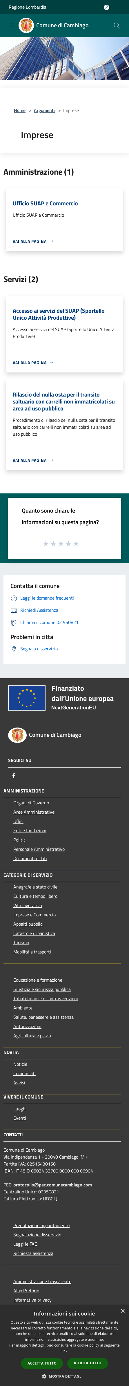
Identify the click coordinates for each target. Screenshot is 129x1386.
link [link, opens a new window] (64, 1351)
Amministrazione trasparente (42, 1281)
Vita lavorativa (27, 905)
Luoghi (20, 1108)
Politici (20, 839)
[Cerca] (116, 25)
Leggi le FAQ (25, 1243)
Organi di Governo (31, 802)
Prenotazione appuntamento (41, 1225)
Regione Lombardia (27, 6)
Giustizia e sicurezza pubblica (42, 989)
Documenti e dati (30, 858)
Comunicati (24, 1073)
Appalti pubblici (28, 923)
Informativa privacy (32, 1299)
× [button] (122, 1311)
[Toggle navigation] (11, 24)
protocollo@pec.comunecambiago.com (52, 1184)
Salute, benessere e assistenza (43, 1017)
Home (20, 110)
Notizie (20, 1064)
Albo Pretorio (26, 1290)
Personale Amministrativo (39, 849)
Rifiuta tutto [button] (87, 1362)
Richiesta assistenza (33, 1253)
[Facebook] (14, 775)
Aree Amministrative (33, 811)
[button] (64, 1376)
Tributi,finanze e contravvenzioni (45, 998)
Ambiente (22, 1007)
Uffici (18, 821)
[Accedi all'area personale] (106, 7)
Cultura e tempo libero (35, 896)
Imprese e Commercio (34, 914)
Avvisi (19, 1082)
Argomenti (44, 110)
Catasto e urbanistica (34, 933)
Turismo (21, 942)
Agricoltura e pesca (32, 1035)
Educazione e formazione (37, 979)
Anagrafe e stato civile (35, 886)
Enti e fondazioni (29, 830)
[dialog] (64, 1345)
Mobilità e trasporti (32, 951)
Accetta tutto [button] (42, 1363)
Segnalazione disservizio (37, 1234)
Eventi (19, 1117)
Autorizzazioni (27, 1026)
